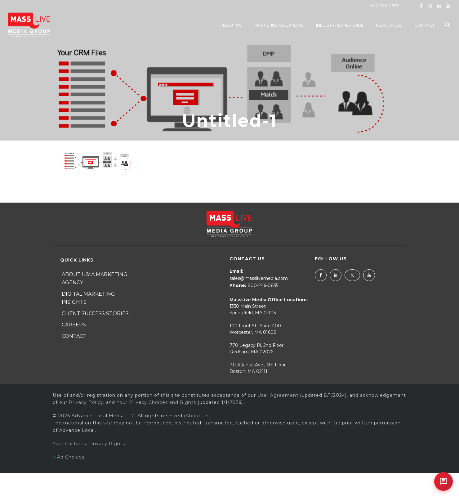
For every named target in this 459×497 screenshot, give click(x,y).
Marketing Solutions (279, 25)
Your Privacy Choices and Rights (156, 402)
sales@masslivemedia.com (259, 278)
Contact (424, 25)
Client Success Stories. (96, 313)
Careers (74, 325)
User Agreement (277, 395)
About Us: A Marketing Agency (94, 278)
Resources (389, 25)
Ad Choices (68, 457)
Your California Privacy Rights (89, 443)
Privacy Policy (86, 402)
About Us (231, 25)
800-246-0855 (384, 5)
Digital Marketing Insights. (88, 298)
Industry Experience (339, 25)
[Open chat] (443, 481)
